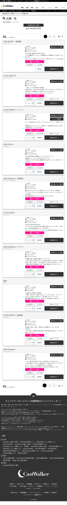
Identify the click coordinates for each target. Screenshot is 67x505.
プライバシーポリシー (35, 496)
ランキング (26, 10)
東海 (27, 7)
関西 (32, 7)
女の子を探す (12, 10)
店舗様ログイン (38, 498)
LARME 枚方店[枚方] (23, 456)
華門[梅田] (26, 450)
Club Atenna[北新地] (28, 452)
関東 (22, 7)
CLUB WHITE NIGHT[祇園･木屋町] (25, 461)
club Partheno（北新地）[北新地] (23, 447)
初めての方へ (21, 488)
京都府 (4, 459)
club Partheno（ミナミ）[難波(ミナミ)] (12, 450)
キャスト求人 (50, 7)
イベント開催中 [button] (56, 120)
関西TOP (46, 488)
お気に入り (63, 7)
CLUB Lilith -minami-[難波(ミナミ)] (30, 454)
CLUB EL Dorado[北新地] (47, 454)
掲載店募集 (23, 496)
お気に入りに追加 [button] (56, 47)
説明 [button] (34, 47)
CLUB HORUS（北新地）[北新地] (39, 450)
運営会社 (54, 496)
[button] (34, 61)
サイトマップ (28, 498)
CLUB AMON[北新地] (40, 452)
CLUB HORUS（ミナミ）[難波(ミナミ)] (45, 445)
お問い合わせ (14, 496)
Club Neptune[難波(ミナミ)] (55, 450)
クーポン (48, 10)
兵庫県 (4, 466)
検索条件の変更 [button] (33, 25)
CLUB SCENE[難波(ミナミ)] (39, 447)
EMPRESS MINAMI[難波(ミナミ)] (11, 454)
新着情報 (33, 10)
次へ (60, 36)
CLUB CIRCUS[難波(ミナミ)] (27, 445)
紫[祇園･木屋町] (6, 464)
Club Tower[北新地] (8, 447)
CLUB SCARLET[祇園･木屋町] (56, 461)
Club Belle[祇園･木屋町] (41, 461)
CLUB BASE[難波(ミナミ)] (9, 456)
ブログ (55, 10)
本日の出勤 (19, 10)
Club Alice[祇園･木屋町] (9, 461)
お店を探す (5, 10)
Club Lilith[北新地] (52, 452)
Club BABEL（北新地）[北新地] (10, 445)
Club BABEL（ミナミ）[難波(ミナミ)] (12, 452)
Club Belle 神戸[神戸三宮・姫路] (10, 469)
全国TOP (43, 7)
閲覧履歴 (56, 7)
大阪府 (4, 443)
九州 (37, 7)
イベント (41, 10)
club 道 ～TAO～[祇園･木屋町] (19, 464)
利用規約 (46, 496)
